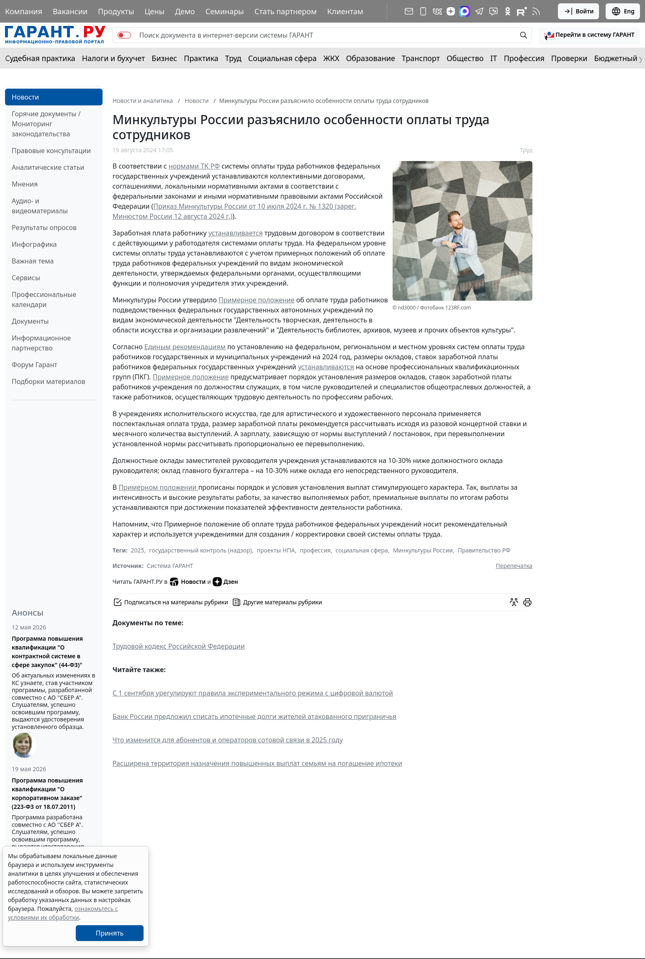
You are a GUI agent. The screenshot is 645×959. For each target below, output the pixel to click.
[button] (589, 35)
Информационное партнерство (41, 343)
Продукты (116, 11)
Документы (30, 321)
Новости (25, 97)
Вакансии (70, 11)
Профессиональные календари (44, 299)
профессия (315, 550)
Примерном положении (158, 487)
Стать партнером (285, 11)
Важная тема (33, 261)
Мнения (25, 184)
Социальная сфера (282, 58)
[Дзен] (451, 11)
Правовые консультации (51, 150)
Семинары (225, 11)
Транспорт (421, 58)
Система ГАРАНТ (170, 566)
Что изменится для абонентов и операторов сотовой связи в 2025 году (228, 739)
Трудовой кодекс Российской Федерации (179, 646)
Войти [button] (578, 11)
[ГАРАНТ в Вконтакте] (437, 11)
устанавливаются (326, 366)
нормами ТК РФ (194, 166)
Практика (201, 58)
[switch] (124, 35)
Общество (465, 58)
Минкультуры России (423, 550)
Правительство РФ (483, 550)
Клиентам (345, 11)
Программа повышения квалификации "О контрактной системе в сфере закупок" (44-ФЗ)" (47, 651)
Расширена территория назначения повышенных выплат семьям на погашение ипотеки (257, 763)
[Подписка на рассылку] (409, 11)
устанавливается (235, 233)
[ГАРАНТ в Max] (464, 11)
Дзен (225, 581)
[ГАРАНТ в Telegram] (479, 11)
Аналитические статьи (48, 167)
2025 (137, 550)
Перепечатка (514, 566)
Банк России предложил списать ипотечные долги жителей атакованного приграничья (254, 716)
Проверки (569, 58)
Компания (23, 11)
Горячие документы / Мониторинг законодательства (46, 123)
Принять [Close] (110, 933)
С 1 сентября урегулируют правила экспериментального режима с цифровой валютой (253, 693)
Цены (154, 11)
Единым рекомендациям (185, 346)
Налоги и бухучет (113, 58)
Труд (233, 58)
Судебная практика (40, 58)
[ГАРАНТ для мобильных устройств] (423, 11)
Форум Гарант (34, 364)
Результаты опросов (44, 227)
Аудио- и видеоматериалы (40, 205)
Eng (623, 11)
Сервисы (26, 277)
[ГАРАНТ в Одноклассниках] (508, 11)
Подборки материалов (48, 381)
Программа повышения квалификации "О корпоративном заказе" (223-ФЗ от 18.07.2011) (47, 793)
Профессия (524, 58)
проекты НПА (276, 550)
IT (494, 58)
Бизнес (164, 58)
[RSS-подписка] (536, 11)
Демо (185, 11)
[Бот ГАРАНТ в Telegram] (493, 11)
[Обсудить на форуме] (514, 602)
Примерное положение (256, 299)
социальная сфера (362, 550)
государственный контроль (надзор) (200, 550)
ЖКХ (331, 58)
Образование (370, 58)
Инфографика (34, 244)
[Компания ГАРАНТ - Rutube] (522, 11)
